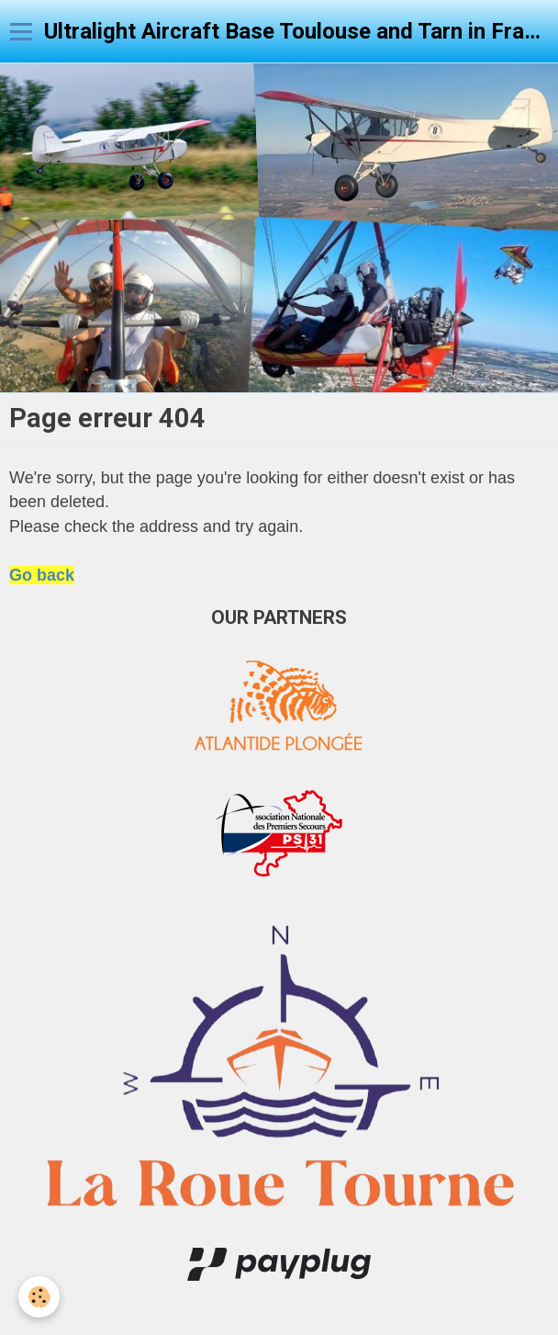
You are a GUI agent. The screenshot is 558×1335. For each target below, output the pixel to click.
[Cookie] (39, 1297)
